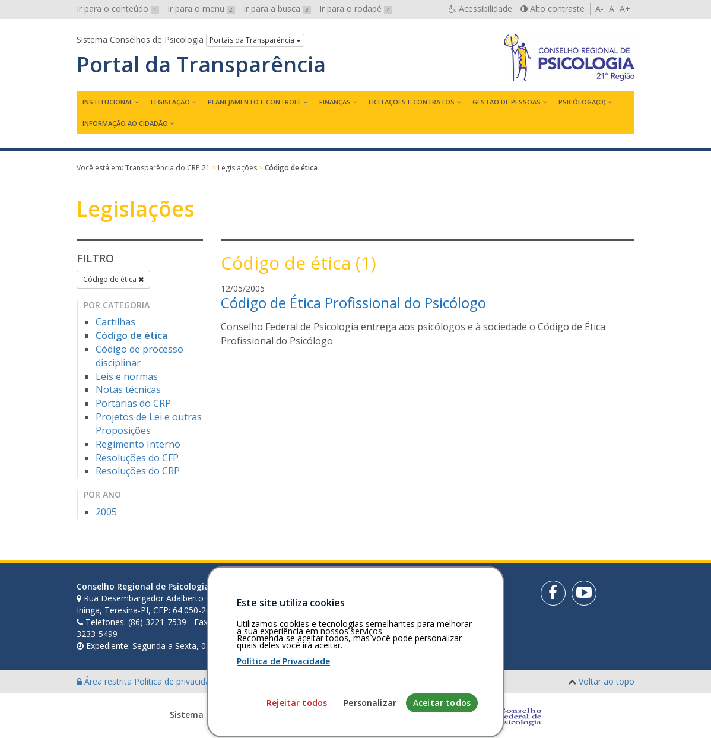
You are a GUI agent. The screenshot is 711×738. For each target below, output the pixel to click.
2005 (106, 511)
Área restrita (105, 681)
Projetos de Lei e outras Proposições (149, 423)
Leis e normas (127, 376)
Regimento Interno (138, 444)
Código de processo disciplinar (139, 356)
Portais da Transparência (255, 40)
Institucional (107, 101)
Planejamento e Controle (254, 101)
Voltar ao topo (606, 681)
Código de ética (113, 279)
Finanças (335, 101)
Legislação (170, 101)
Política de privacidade (178, 681)
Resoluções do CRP (138, 470)
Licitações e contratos (412, 101)
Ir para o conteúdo (118, 8)
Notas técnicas (128, 389)
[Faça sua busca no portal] (392, 591)
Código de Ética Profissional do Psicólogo (353, 302)
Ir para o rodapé (355, 8)
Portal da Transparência (201, 65)
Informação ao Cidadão (125, 123)
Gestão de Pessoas (506, 101)
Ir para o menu (201, 8)
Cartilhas (115, 321)
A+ (625, 8)
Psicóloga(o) (582, 101)
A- (599, 8)
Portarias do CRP (133, 403)
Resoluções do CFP (137, 457)
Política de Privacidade (283, 725)
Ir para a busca (277, 8)
